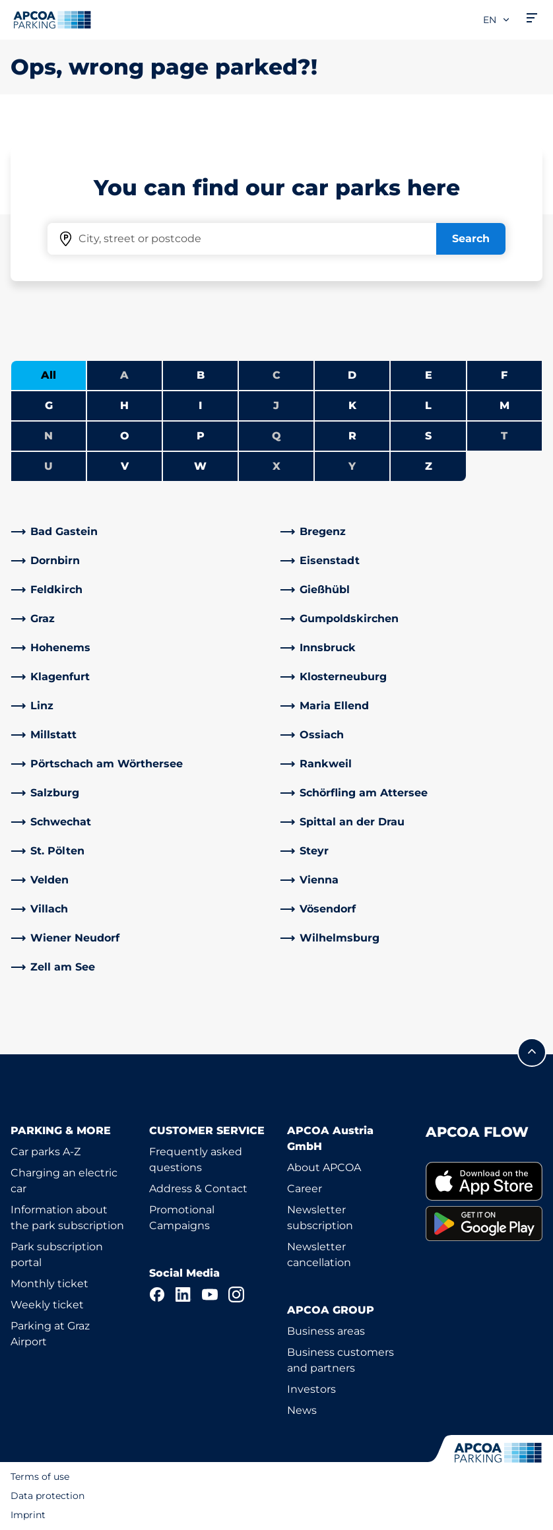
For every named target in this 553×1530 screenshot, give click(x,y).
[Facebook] (157, 1294)
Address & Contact (198, 1188)
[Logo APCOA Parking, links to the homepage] (52, 20)
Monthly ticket (49, 1283)
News (302, 1410)
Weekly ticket (47, 1304)
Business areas (326, 1331)
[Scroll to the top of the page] (531, 1052)
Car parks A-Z (46, 1151)
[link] (142, 532)
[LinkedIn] (183, 1294)
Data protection (47, 1496)
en (497, 20)
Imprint (28, 1515)
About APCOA (324, 1167)
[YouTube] (210, 1294)
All (48, 375)
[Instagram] (236, 1294)
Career (304, 1188)
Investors (311, 1389)
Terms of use (40, 1476)
